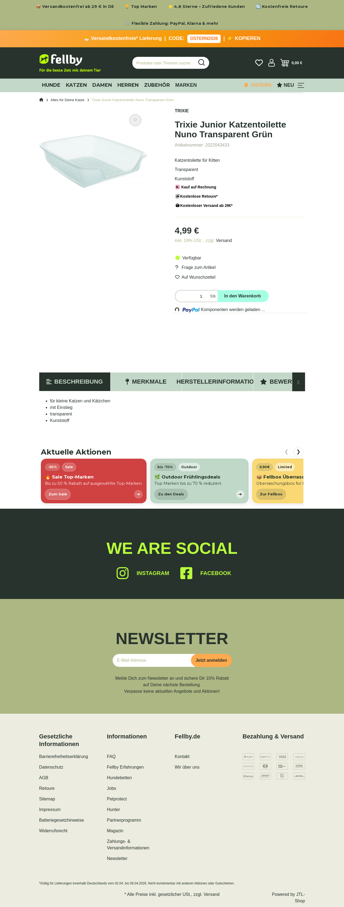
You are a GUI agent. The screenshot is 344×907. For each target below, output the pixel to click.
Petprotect (117, 799)
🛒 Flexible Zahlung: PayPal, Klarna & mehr (172, 23)
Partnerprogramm (124, 820)
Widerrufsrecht (53, 830)
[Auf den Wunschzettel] (135, 120)
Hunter (113, 809)
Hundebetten (119, 777)
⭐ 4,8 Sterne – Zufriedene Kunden (206, 6)
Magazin (115, 830)
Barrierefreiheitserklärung (63, 756)
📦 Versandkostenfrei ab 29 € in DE (75, 6)
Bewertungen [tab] (288, 381)
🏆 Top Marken (141, 6)
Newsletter (117, 858)
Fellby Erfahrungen (125, 767)
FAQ (111, 756)
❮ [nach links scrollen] (286, 452)
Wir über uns (187, 767)
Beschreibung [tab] (74, 381)
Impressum (50, 809)
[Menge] (191, 296)
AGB (43, 777)
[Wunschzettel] (259, 63)
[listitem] (94, 481)
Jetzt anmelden (211, 660)
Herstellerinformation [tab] (217, 381)
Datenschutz (51, 767)
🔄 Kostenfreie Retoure (282, 6)
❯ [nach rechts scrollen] (298, 452)
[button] (271, 63)
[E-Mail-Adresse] (153, 660)
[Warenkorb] (291, 63)
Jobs (111, 788)
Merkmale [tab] (145, 381)
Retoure (47, 788)
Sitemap (47, 799)
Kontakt (182, 756)
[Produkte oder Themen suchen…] (163, 63)
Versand (224, 240)
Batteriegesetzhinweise (61, 820)
